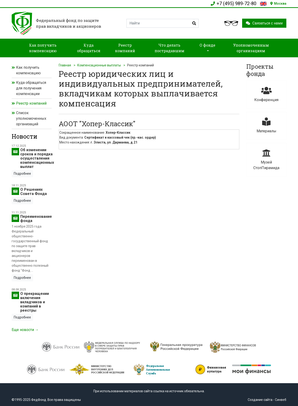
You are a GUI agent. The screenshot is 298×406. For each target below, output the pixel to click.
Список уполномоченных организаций (31, 118)
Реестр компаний (31, 103)
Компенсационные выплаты (99, 65)
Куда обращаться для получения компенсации (31, 88)
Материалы (266, 125)
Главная (65, 65)
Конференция (266, 94)
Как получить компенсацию (28, 70)
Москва (278, 3)
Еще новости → (25, 330)
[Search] (162, 23)
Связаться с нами (264, 23)
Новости (24, 136)
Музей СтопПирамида (266, 159)
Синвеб (280, 400)
